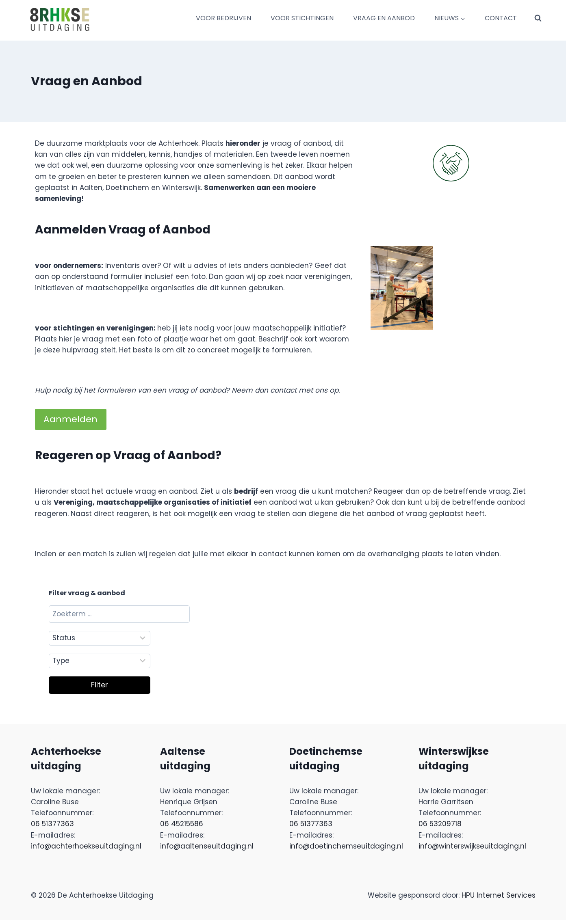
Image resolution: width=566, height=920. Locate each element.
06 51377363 (52, 824)
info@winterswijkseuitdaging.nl (472, 846)
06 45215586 (181, 824)
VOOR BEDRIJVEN (223, 18)
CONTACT (501, 18)
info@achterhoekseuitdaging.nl (86, 846)
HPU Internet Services (499, 895)
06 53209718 (440, 824)
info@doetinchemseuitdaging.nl (346, 846)
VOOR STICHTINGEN (302, 18)
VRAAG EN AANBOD (384, 18)
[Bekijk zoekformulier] (538, 18)
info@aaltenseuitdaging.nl (207, 846)
